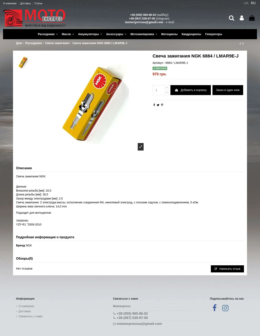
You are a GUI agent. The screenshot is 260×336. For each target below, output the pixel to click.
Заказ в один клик (227, 90)
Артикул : (159, 62)
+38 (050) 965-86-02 (143, 14)
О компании (10, 3)
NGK (29, 245)
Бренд (20, 245)
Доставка (25, 3)
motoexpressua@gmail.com (144, 22)
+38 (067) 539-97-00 (142, 18)
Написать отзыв (227, 268)
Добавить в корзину (191, 90)
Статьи (38, 3)
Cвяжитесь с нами (30, 316)
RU (253, 3)
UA (246, 3)
